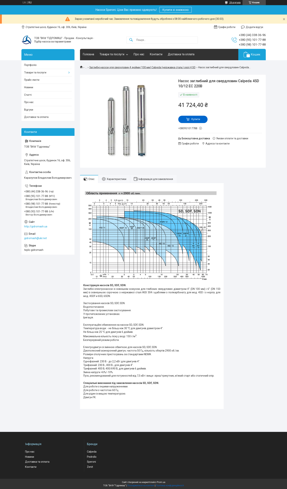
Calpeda (91, 451)
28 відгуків (235, 2)
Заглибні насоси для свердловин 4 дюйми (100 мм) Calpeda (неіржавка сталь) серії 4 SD (142, 67)
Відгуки (28, 109)
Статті (28, 94)
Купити (195, 119)
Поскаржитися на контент (140, 485)
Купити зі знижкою (175, 10)
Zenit (90, 466)
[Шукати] (131, 40)
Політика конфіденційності (170, 485)
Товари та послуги (112, 54)
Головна (88, 54)
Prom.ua (161, 482)
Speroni (91, 461)
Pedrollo (91, 456)
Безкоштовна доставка (196, 138)
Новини (28, 87)
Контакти (156, 54)
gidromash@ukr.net (35, 238)
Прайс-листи (31, 79)
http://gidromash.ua (35, 226)
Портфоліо (30, 65)
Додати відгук (254, 27)
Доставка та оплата (181, 54)
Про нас (138, 54)
